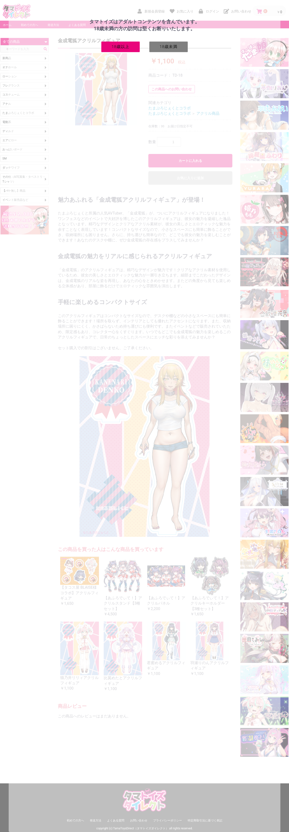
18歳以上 (121, 46)
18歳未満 (169, 46)
